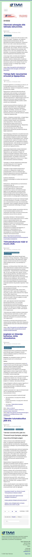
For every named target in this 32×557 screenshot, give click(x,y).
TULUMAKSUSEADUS (9, 429)
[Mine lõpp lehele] (16, 511)
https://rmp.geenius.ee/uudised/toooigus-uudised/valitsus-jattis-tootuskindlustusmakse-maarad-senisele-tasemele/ (15, 329)
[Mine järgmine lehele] (12, 511)
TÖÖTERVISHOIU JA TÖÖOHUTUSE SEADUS (14, 346)
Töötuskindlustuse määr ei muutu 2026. (15, 242)
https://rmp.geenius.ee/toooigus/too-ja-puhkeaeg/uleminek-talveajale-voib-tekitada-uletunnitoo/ (14, 69)
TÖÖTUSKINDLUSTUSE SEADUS (11, 252)
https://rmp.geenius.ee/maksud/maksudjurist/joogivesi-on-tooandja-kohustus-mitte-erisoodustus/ (15, 414)
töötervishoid (14, 411)
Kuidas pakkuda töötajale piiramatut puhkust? (16, 500)
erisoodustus (11, 409)
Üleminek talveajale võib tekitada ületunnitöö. (14, 25)
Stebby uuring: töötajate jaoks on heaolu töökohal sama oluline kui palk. (14, 504)
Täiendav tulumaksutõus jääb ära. (14, 419)
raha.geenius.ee (7, 35)
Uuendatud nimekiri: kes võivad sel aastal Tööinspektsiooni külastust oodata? (15, 492)
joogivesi (16, 409)
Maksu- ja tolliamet (11, 408)
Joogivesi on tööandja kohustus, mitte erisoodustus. (13, 336)
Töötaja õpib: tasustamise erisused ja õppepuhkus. (15, 75)
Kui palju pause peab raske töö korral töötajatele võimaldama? (14, 496)
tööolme (9, 411)
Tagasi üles (27, 553)
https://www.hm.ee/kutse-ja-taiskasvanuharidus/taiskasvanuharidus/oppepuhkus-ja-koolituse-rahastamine (15, 237)
